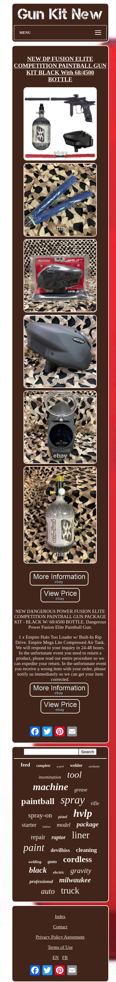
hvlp (82, 813)
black (38, 870)
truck (70, 890)
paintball (37, 801)
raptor (58, 837)
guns (52, 861)
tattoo (47, 826)
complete (43, 765)
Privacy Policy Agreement (60, 936)
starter (29, 824)
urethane (94, 766)
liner (80, 835)
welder (76, 765)
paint (34, 847)
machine (50, 786)
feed (25, 765)
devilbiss (60, 850)
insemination (50, 777)
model (64, 825)
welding (34, 861)
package (88, 824)
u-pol (60, 766)
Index (60, 916)
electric (58, 872)
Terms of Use (60, 947)
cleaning (86, 850)
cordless (77, 859)
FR (65, 957)
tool (74, 774)
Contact (60, 926)
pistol (62, 816)
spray (73, 800)
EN (56, 957)
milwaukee (75, 880)
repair (38, 837)
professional (41, 881)
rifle (95, 803)
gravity (80, 871)
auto (47, 891)
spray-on (40, 815)
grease (80, 789)
